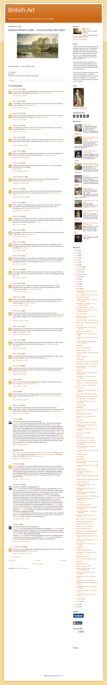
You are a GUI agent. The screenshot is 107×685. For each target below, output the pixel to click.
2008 (76, 606)
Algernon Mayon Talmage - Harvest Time (87, 479)
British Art (21, 10)
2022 (76, 253)
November (79, 269)
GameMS (15, 466)
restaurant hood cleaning (36, 181)
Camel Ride (79, 345)
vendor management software (33, 129)
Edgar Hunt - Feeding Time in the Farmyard (90, 223)
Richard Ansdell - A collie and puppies (86, 380)
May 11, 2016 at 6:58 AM (19, 107)
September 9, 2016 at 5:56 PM (21, 157)
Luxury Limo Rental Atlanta (34, 289)
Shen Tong (16, 419)
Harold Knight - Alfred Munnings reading (87, 322)
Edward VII (79, 435)
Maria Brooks (79, 407)
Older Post (63, 560)
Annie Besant (79, 420)
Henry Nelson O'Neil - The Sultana (85, 440)
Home (38, 560)
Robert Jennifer (17, 89)
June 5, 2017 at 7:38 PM (19, 278)
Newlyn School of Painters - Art (84, 533)
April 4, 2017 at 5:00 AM (19, 224)
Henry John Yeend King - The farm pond (87, 361)
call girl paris (24, 248)
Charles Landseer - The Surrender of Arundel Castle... (86, 425)
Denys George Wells (81, 563)
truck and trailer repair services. (35, 456)
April (77, 286)
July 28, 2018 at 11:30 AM (20, 386)
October (78, 272)
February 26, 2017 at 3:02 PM (21, 210)
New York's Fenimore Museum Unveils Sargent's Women (86, 310)
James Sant (79, 370)
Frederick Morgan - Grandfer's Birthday (87, 396)
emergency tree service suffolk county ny (27, 383)
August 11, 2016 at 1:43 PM (20, 145)
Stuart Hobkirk (80, 502)
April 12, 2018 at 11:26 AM (20, 360)
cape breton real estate (28, 303)
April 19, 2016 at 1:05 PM (20, 95)
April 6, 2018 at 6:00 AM (19, 348)
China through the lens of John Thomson (90, 151)
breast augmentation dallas (23, 332)
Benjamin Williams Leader (83, 350)
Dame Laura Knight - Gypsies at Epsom (87, 320)
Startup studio (16, 516)
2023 (76, 250)
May (77, 284)
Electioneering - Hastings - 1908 (85, 437)
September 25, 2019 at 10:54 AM (22, 458)
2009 (76, 604)
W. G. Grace (79, 387)
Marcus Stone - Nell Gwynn (83, 433)
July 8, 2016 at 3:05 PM (19, 131)
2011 (76, 262)
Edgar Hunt (79, 561)
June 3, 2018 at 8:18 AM (19, 374)
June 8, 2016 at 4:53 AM (19, 119)
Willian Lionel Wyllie (81, 356)
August (78, 277)
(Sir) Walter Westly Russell (83, 505)
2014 (76, 255)
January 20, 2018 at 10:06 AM (21, 320)
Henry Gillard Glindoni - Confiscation (86, 422)
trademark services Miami (55, 141)
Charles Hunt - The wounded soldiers (86, 394)
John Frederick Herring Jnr (83, 348)
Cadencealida (17, 464)
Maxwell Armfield (80, 469)
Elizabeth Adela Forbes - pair (84, 524)
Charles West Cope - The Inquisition (86, 385)
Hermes (87, 29)
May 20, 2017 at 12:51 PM (20, 264)
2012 (76, 260)
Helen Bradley (80, 456)
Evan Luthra (16, 488)
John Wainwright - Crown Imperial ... (86, 399)
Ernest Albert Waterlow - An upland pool (87, 364)
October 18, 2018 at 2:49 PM (20, 413)
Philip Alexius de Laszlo (82, 297)
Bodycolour (86, 176)
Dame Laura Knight (81, 314)
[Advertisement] (97, 636)
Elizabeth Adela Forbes (82, 556)
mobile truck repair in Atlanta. (24, 452)
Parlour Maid (79, 325)
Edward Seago (87, 125)
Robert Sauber (87, 188)
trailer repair (16, 454)
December (79, 267)
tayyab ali (16, 379)
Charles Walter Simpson (82, 482)
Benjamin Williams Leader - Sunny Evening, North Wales (91, 164)
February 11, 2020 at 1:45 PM (21, 519)
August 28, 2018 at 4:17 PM (20, 400)
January (78, 601)
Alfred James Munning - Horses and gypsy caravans (86, 317)
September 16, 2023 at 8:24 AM (21, 553)
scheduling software (28, 234)
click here (46, 358)
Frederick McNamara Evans (83, 528)
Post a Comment (15, 557)
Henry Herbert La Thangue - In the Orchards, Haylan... (85, 304)
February (79, 599)
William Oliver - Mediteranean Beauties (86, 531)
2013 (76, 257)
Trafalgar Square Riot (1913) (84, 550)
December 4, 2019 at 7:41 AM (21, 479)
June (77, 281)
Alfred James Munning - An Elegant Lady (87, 496)
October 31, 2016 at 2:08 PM (20, 183)
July (77, 279)
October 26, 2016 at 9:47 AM (20, 171)
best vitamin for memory (28, 105)
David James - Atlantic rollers (84, 331)
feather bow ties (17, 169)
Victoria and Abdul (81, 405)
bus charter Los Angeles (44, 93)
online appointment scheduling (52, 261)
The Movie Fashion (18, 547)
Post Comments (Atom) (22, 568)
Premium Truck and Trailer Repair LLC (42, 452)
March (78, 289)
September (79, 274)
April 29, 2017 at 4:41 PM (20, 236)
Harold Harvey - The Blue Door (84, 526)
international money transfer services (30, 208)
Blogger (61, 676)
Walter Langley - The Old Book (84, 521)
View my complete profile (80, 39)
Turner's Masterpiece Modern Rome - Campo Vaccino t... (86, 342)
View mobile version (37, 564)
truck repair (60, 452)
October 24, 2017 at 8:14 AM (20, 305)
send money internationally (49, 155)
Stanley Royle (80, 547)
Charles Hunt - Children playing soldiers (87, 383)
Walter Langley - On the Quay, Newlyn (86, 519)
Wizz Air (16, 275)
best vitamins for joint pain (40, 117)
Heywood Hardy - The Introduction (85, 580)
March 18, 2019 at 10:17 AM (20, 444)
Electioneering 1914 (81, 454)
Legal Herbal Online (18, 177)
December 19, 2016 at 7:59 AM (21, 197)
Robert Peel (86, 235)
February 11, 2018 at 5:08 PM (21, 334)
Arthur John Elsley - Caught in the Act (86, 559)
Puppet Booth (80, 359)
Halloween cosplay (32, 551)
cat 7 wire (38, 222)
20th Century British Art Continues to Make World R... (86, 493)
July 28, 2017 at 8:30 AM (19, 291)
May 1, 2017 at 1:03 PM (19, 250)
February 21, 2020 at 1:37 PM (21, 541)
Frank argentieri (17, 484)
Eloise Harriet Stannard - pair (84, 414)
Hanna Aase (16, 524)
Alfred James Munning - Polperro (85, 307)
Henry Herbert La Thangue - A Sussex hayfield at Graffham (90, 138)
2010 (76, 265)
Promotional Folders (55, 411)
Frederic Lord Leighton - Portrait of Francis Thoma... (85, 447)
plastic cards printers (20, 371)
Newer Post (12, 560)
